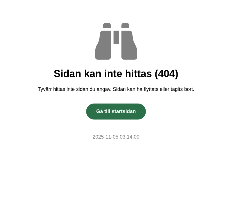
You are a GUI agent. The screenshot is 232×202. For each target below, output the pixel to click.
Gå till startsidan (116, 111)
